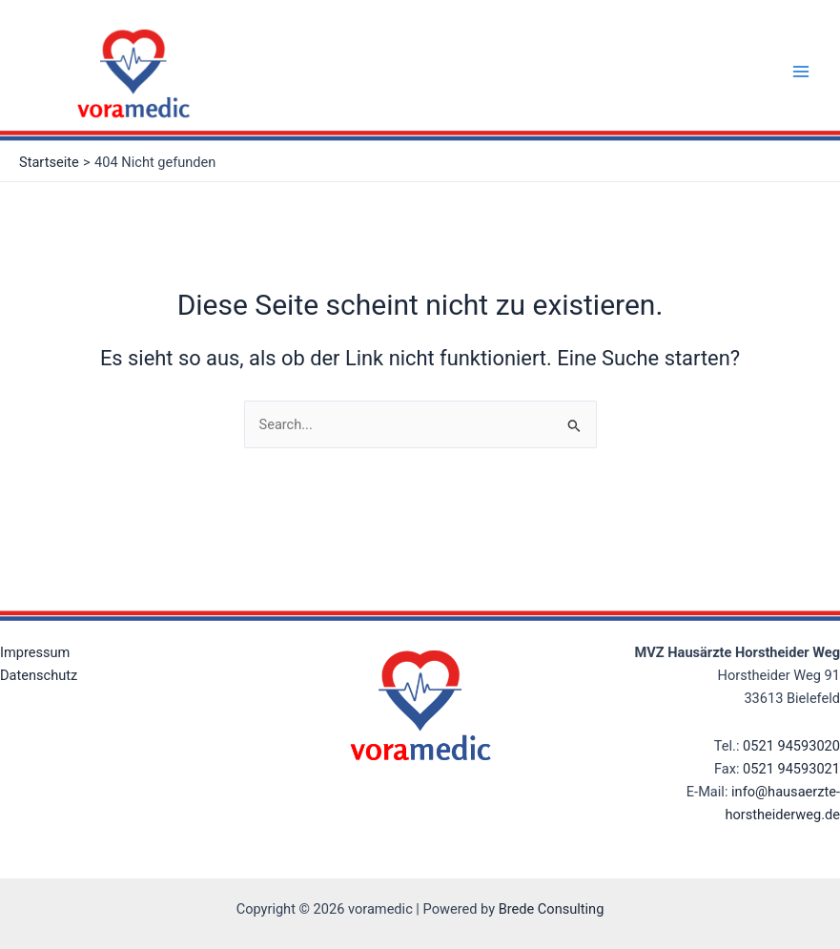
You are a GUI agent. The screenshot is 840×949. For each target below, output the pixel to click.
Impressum (35, 652)
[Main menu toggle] (801, 72)
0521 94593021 (791, 768)
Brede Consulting (551, 909)
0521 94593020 (791, 745)
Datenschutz (38, 675)
